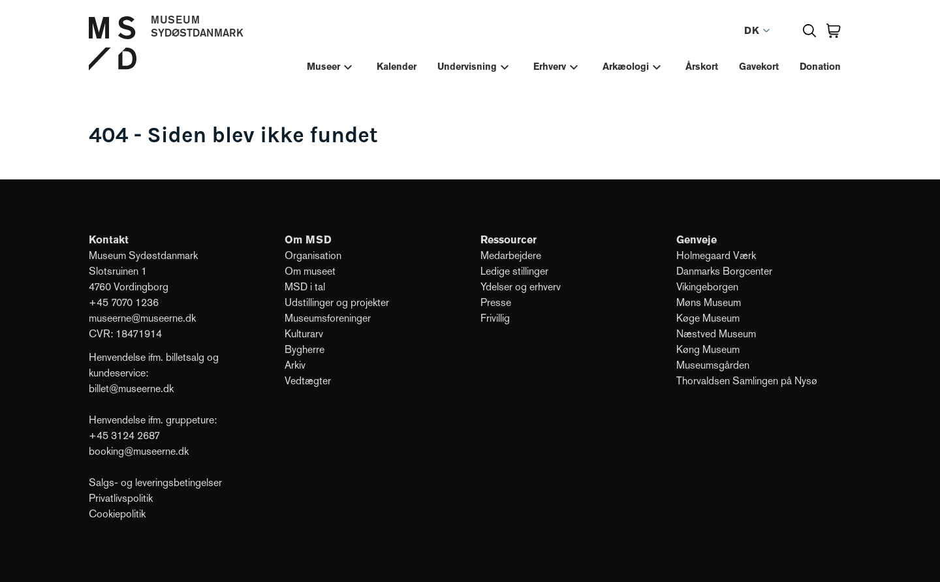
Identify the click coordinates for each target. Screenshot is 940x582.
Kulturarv (304, 334)
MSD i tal (305, 287)
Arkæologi (626, 66)
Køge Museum (708, 318)
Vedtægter (308, 381)
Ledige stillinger (514, 271)
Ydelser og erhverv (520, 287)
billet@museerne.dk (131, 388)
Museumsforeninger (328, 318)
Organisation (313, 255)
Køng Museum (708, 349)
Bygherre (304, 349)
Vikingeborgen (707, 287)
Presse (495, 302)
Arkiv (295, 365)
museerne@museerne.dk (142, 318)
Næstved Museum (716, 334)
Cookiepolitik (117, 514)
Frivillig (495, 318)
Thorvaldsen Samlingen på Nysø (746, 381)
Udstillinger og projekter (337, 302)
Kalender (396, 66)
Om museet (311, 271)
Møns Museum (708, 302)
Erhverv (549, 66)
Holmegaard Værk (716, 255)
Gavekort (759, 66)
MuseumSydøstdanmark (197, 26)
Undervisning (467, 66)
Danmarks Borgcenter (724, 271)
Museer (323, 66)
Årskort (701, 66)
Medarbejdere (510, 255)
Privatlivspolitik (121, 498)
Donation (820, 66)
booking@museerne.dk (139, 451)
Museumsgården (712, 365)
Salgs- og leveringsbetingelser (155, 482)
